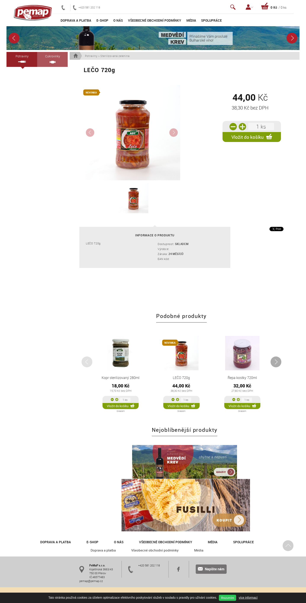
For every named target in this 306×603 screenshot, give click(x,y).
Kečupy (17, 136)
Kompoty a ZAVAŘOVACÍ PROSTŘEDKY (28, 145)
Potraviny (21, 58)
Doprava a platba (76, 20)
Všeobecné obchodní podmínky (154, 20)
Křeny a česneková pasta (28, 154)
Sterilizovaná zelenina (26, 182)
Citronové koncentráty (27, 88)
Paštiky (17, 188)
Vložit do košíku (251, 137)
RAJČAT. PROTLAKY (26, 175)
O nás (118, 20)
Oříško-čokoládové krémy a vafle (32, 168)
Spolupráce (211, 20)
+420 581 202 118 (86, 7)
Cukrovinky (52, 59)
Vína (15, 74)
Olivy (15, 161)
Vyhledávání (233, 7)
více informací (248, 597)
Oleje (16, 81)
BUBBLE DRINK (22, 129)
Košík (274, 6)
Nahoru (287, 510)
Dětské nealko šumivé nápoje (30, 115)
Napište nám (211, 533)
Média (191, 20)
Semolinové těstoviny (27, 95)
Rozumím (227, 598)
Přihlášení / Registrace (249, 7)
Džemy (17, 122)
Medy (16, 101)
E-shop (102, 20)
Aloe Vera (18, 108)
